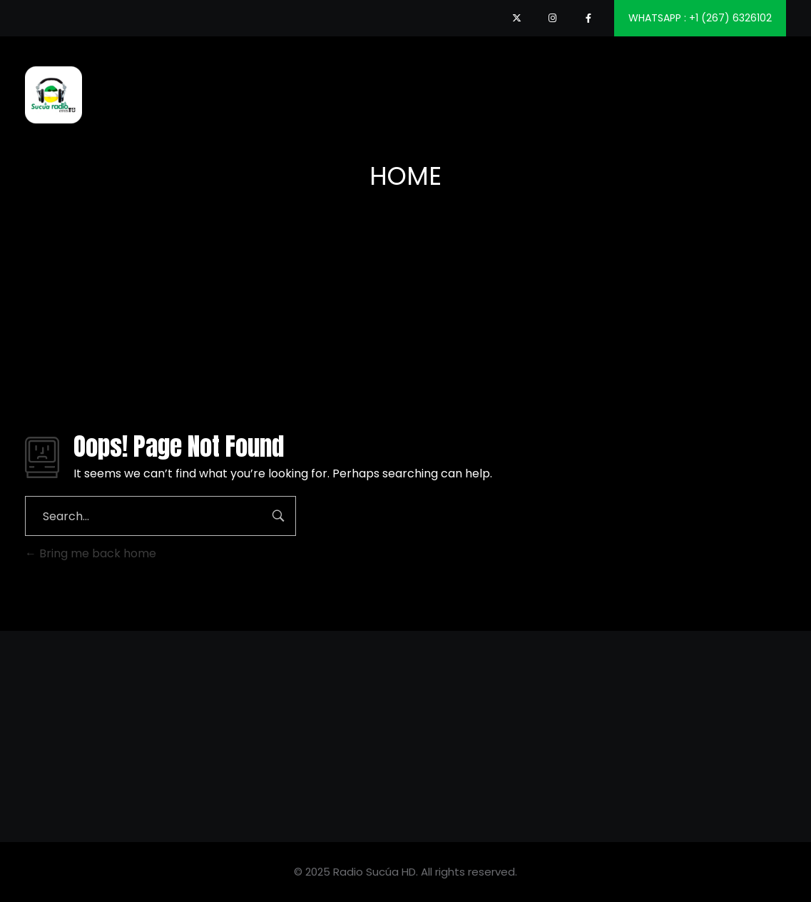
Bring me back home (90, 553)
